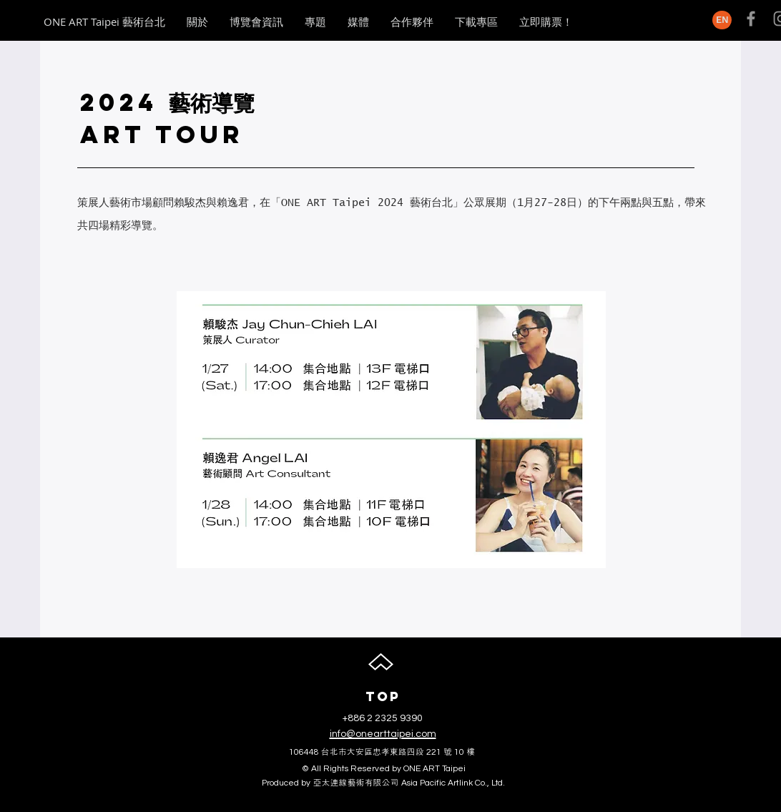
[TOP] (382, 697)
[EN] (722, 20)
